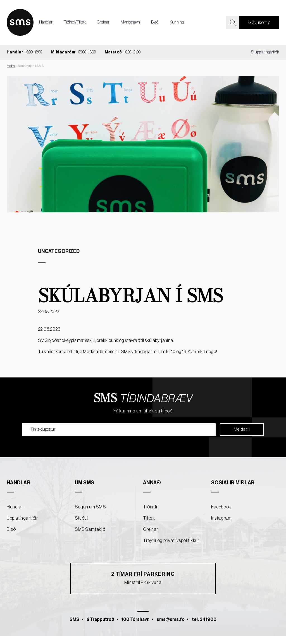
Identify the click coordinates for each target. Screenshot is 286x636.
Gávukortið (259, 22)
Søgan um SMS (90, 507)
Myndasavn (130, 22)
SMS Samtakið (90, 529)
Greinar (103, 22)
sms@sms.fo (171, 619)
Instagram (221, 518)
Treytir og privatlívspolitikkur (171, 540)
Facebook (221, 507)
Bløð (154, 22)
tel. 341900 (204, 619)
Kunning (177, 22)
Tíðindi (150, 507)
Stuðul (81, 518)
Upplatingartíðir (22, 518)
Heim (11, 65)
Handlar (46, 22)
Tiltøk (149, 518)
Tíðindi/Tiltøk (75, 22)
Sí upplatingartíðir (265, 52)
